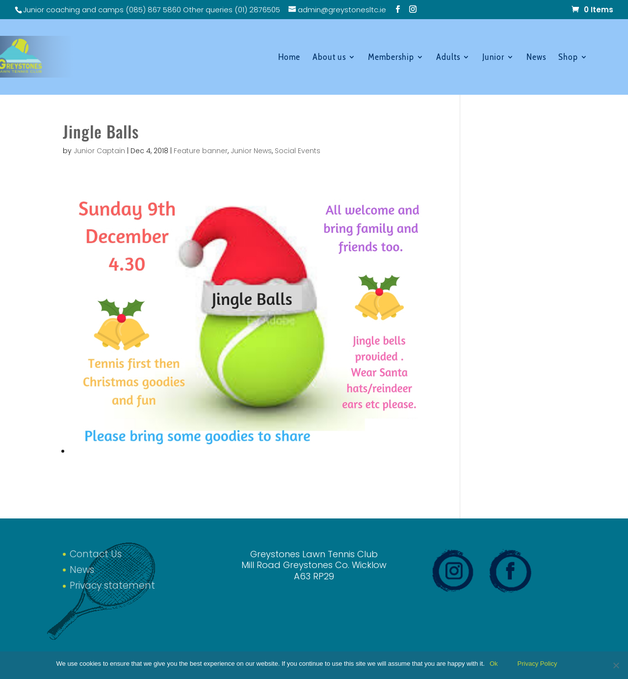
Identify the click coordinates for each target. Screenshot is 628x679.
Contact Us (96, 554)
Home (289, 58)
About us (329, 58)
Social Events (297, 151)
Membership (391, 58)
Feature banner (201, 151)
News (536, 58)
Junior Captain (99, 151)
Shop (568, 58)
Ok (494, 663)
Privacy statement (112, 585)
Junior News (251, 151)
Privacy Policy (537, 663)
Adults (448, 58)
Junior (493, 58)
